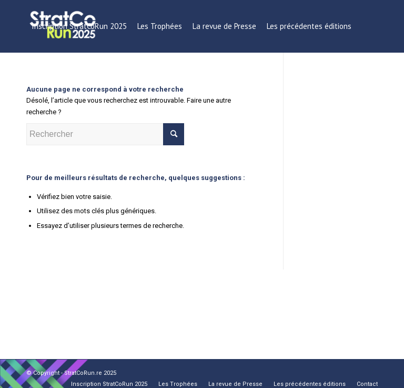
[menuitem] (79, 26)
